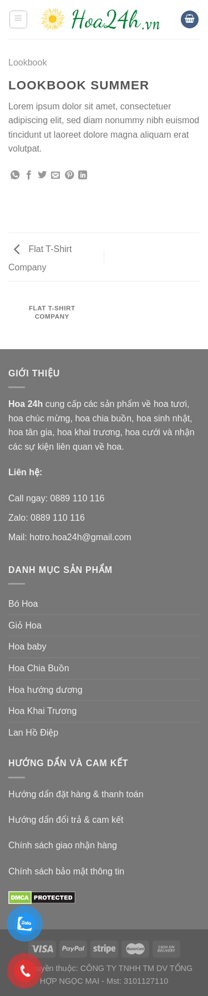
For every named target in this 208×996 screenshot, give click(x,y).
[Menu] (18, 19)
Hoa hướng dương (45, 690)
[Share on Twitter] (42, 175)
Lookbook (27, 62)
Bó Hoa (23, 603)
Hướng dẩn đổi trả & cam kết (65, 819)
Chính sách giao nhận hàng (62, 845)
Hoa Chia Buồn (38, 668)
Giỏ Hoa (25, 625)
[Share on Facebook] (28, 175)
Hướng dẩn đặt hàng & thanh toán (76, 794)
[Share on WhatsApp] (15, 175)
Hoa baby (27, 646)
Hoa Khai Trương (42, 711)
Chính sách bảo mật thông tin (66, 871)
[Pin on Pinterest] (69, 175)
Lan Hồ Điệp (33, 732)
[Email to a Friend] (55, 175)
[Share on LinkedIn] (82, 175)
